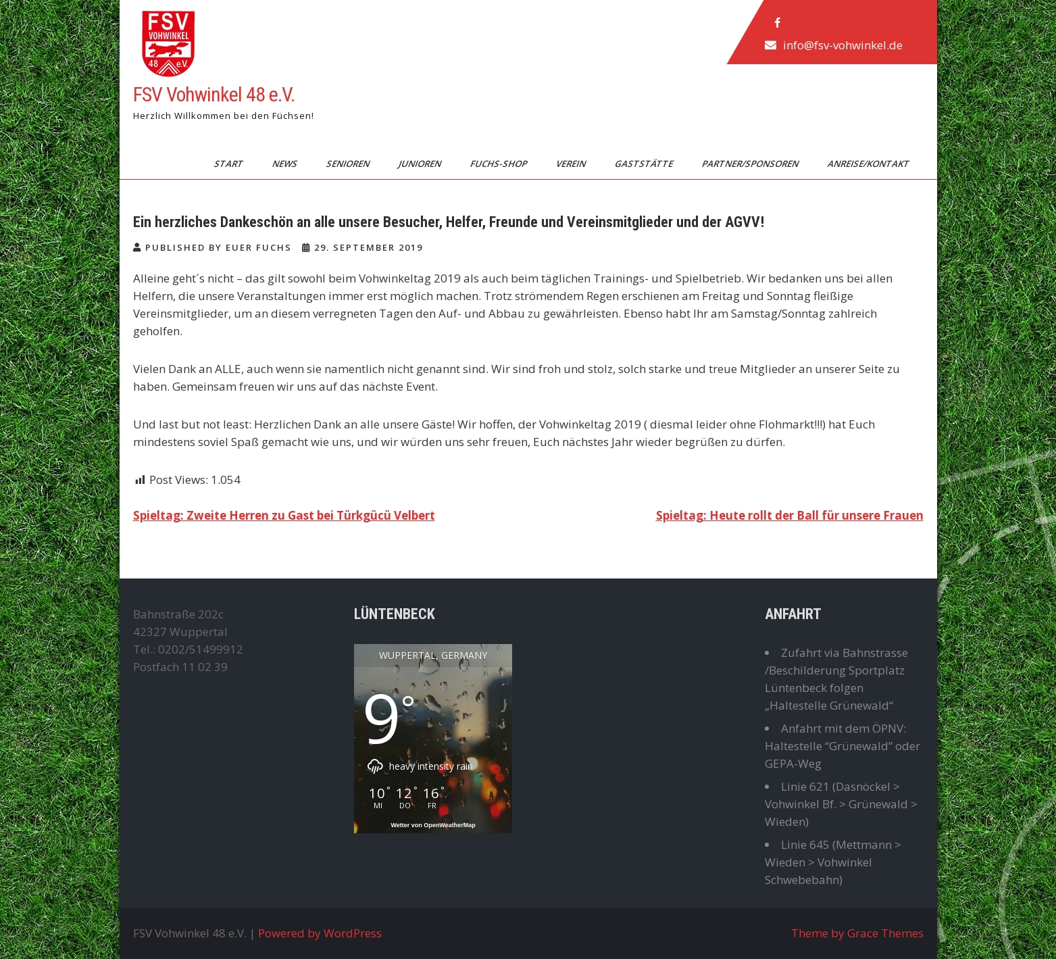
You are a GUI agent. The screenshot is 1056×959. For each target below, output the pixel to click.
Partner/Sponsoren (750, 163)
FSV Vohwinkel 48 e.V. (214, 94)
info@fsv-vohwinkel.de (842, 45)
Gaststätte (644, 163)
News (285, 163)
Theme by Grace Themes (857, 933)
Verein (571, 163)
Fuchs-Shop (499, 163)
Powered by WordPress (320, 933)
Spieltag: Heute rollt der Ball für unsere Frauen (790, 515)
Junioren (420, 163)
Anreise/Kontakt (869, 163)
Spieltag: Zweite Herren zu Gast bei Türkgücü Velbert (284, 515)
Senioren (348, 163)
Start (229, 163)
